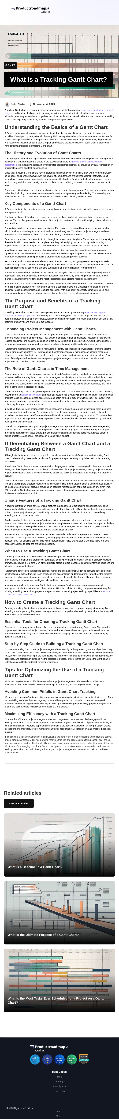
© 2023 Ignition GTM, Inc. (20, 1108)
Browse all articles (19, 803)
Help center (59, 1091)
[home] (53, 10)
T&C (58, 1115)
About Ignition (60, 1086)
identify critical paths (31, 394)
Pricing (59, 1081)
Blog (59, 1076)
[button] (104, 10)
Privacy (58, 1111)
